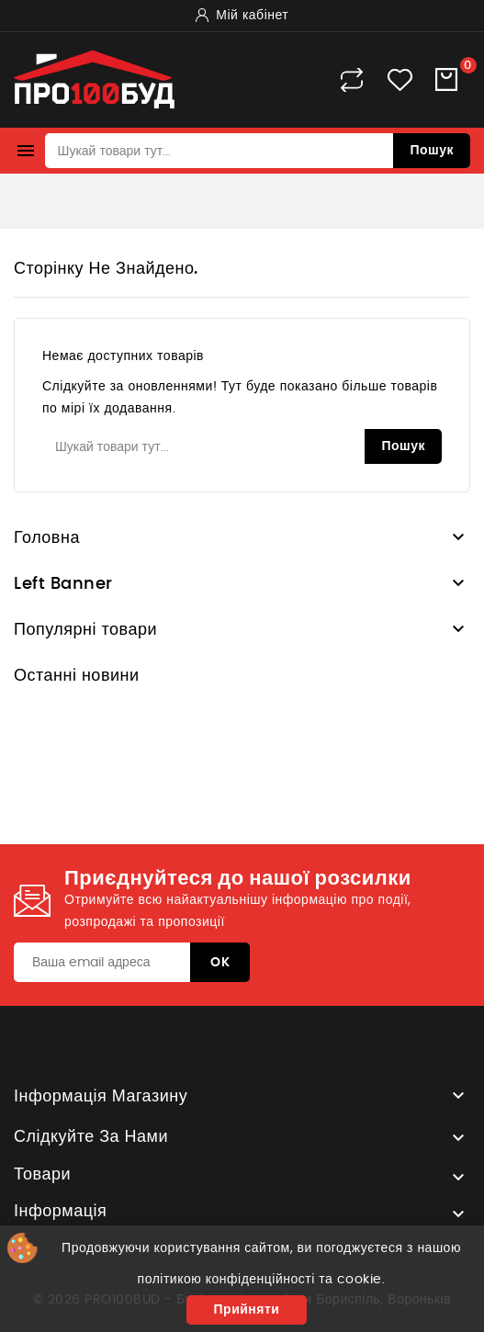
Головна (47, 538)
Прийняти (247, 1310)
